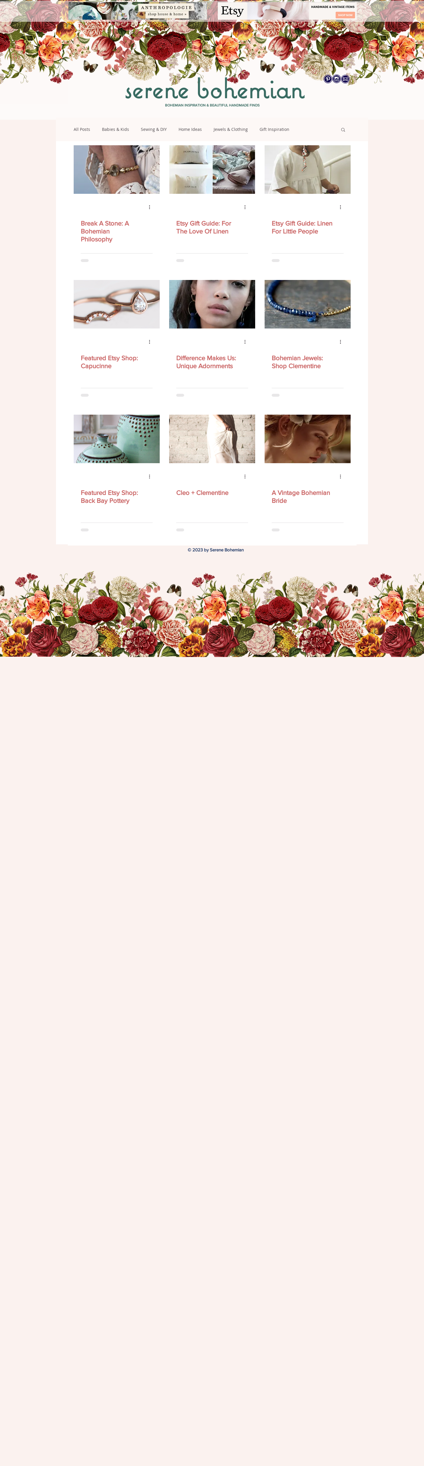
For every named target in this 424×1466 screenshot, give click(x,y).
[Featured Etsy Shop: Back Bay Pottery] (117, 439)
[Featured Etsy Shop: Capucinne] (117, 304)
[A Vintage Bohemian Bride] (308, 439)
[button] (343, 130)
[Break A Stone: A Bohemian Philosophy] (117, 169)
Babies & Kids (115, 129)
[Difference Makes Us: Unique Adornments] (212, 304)
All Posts (82, 129)
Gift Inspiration (274, 129)
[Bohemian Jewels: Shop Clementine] (308, 304)
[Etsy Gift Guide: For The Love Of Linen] (212, 169)
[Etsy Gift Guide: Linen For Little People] (308, 169)
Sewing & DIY (154, 129)
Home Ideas (190, 129)
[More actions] (151, 207)
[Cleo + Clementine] (212, 439)
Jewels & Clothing (231, 129)
